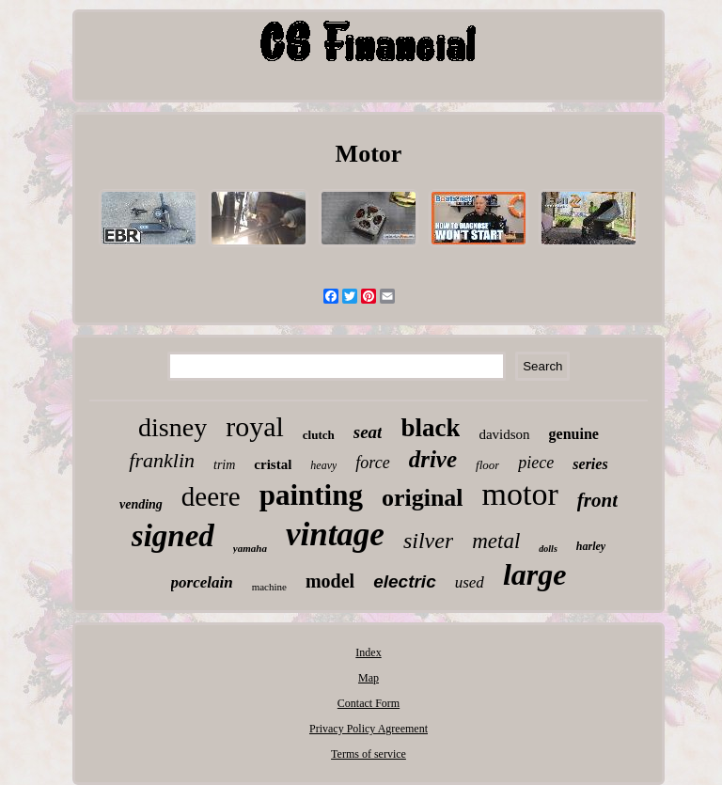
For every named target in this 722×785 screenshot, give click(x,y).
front (597, 500)
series (590, 464)
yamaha (250, 548)
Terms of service (368, 754)
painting (311, 495)
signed (173, 536)
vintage (335, 534)
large (535, 574)
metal (496, 541)
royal (255, 426)
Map (368, 677)
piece (536, 462)
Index (368, 652)
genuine (574, 434)
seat (368, 432)
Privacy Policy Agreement (368, 728)
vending (141, 504)
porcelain (202, 582)
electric (404, 581)
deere (211, 496)
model (330, 581)
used (469, 582)
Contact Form (368, 703)
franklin (162, 460)
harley (590, 546)
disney (172, 427)
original (422, 497)
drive (433, 459)
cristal (272, 464)
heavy (323, 465)
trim (224, 465)
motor (520, 494)
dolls (548, 548)
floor (487, 465)
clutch (319, 435)
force (372, 462)
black (430, 428)
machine (269, 586)
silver (428, 540)
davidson (504, 434)
